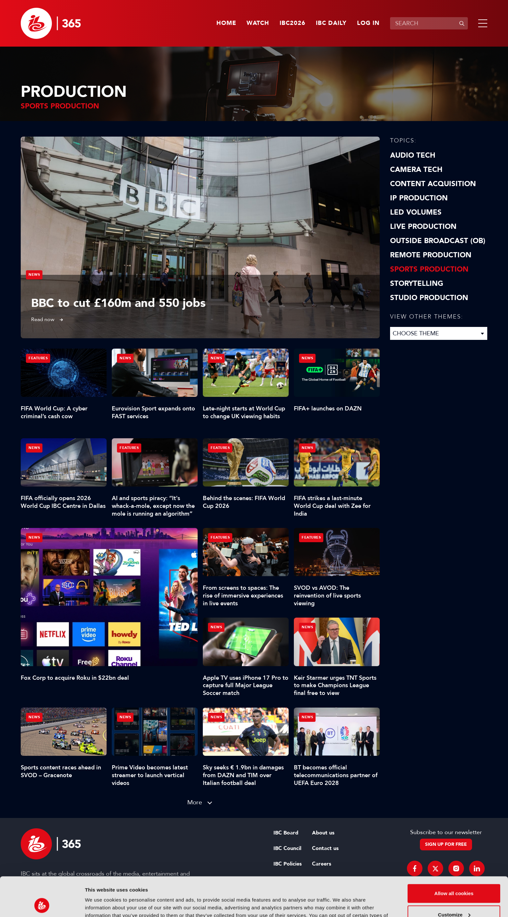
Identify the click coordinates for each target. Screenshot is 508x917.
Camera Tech (416, 169)
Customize (454, 877)
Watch (258, 23)
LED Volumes (416, 212)
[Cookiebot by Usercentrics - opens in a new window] (42, 904)
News (34, 274)
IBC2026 (293, 23)
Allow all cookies (454, 856)
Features (38, 358)
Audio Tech (412, 155)
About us (323, 832)
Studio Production (429, 298)
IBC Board (285, 832)
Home (226, 23)
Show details (100, 904)
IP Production (419, 198)
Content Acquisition (433, 184)
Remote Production (430, 255)
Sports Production (429, 269)
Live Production (423, 226)
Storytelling (416, 283)
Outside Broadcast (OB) (437, 241)
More (194, 802)
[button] (481, 23)
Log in (368, 23)
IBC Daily (331, 23)
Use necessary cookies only (453, 899)
